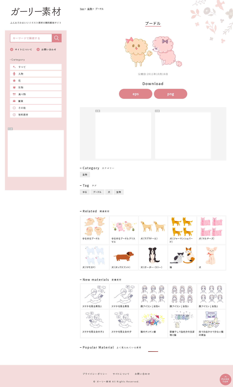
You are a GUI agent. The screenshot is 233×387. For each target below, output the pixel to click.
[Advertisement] (36, 153)
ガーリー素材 (35, 11)
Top (82, 8)
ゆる (85, 191)
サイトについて (23, 49)
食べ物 (22, 94)
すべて (22, 67)
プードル (97, 191)
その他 (22, 107)
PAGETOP (226, 380)
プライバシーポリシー (95, 373)
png (170, 93)
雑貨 (20, 101)
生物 (20, 87)
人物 (20, 73)
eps (136, 93)
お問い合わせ (48, 49)
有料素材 (23, 114)
